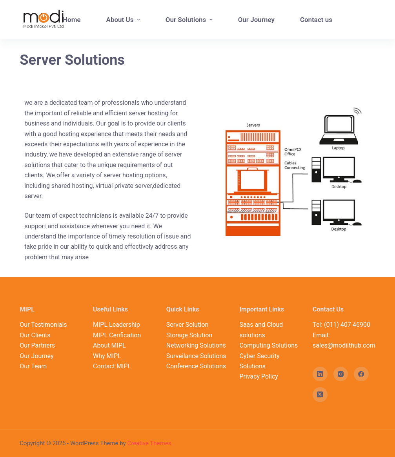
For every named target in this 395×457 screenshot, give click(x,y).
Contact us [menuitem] (316, 20)
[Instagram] (340, 374)
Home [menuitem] (72, 20)
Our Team (33, 366)
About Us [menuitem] (124, 20)
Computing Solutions (268, 345)
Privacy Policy (258, 376)
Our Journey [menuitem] (256, 20)
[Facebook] (361, 374)
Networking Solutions (196, 345)
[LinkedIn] (320, 374)
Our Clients (35, 335)
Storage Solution (189, 335)
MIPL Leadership (116, 324)
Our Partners (37, 345)
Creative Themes (149, 443)
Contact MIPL (112, 366)
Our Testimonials (43, 324)
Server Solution (187, 324)
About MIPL (109, 345)
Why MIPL (107, 356)
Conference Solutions (196, 366)
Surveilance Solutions (196, 356)
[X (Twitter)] (320, 394)
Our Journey (36, 356)
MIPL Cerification (117, 335)
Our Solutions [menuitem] (190, 20)
